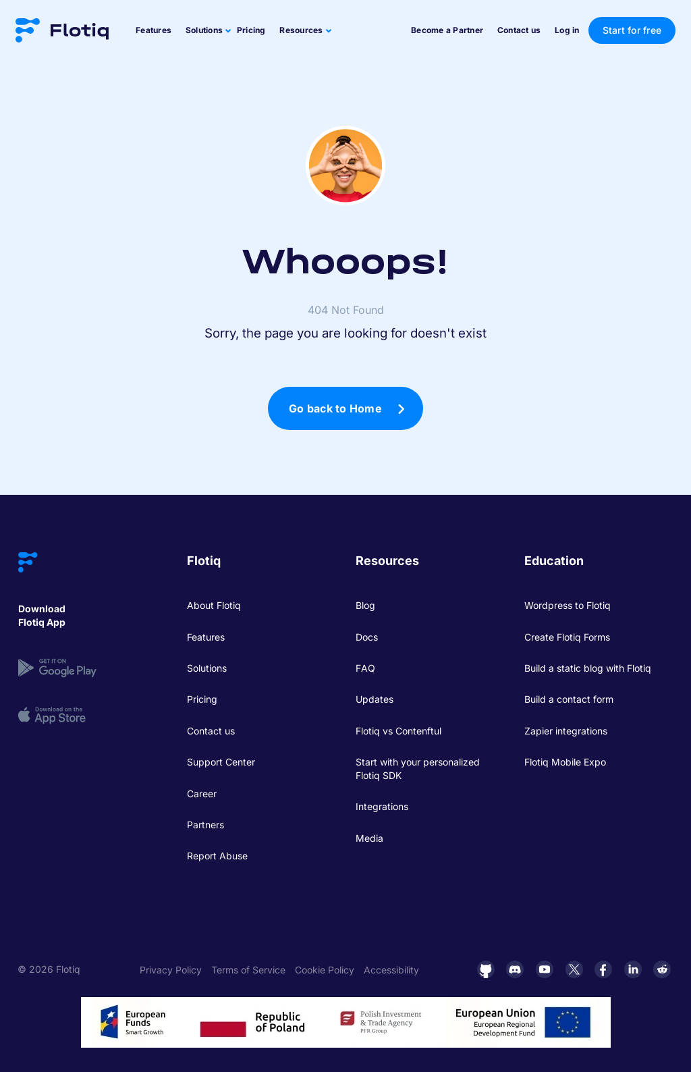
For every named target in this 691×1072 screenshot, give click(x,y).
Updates (374, 699)
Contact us (519, 30)
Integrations (382, 806)
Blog (365, 605)
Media (369, 838)
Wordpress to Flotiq (567, 605)
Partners (205, 824)
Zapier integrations (565, 730)
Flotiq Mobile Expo (565, 762)
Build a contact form (568, 699)
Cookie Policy (324, 969)
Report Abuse (217, 855)
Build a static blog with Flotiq (587, 668)
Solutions (207, 668)
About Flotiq (214, 605)
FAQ (365, 668)
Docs (367, 637)
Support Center (221, 762)
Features (153, 30)
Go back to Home (335, 408)
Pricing (251, 30)
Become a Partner (447, 30)
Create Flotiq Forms (567, 637)
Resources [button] (301, 30)
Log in (567, 30)
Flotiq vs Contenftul (398, 730)
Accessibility (391, 969)
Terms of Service (248, 969)
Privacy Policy (171, 969)
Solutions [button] (204, 30)
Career (202, 793)
